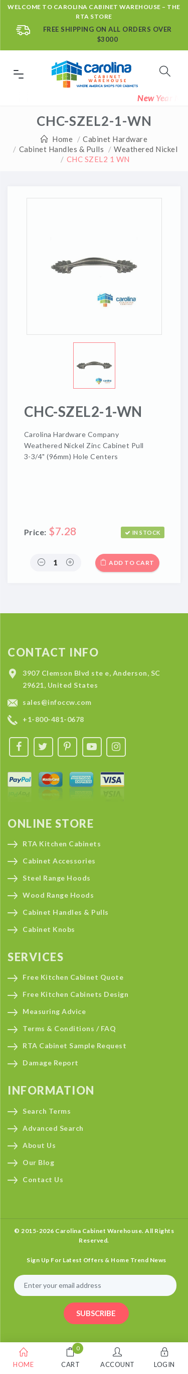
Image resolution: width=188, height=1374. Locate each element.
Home (62, 138)
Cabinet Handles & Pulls (61, 149)
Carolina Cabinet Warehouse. (99, 1231)
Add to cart (127, 562)
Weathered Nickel (145, 149)
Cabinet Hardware (115, 138)
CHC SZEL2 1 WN (98, 159)
